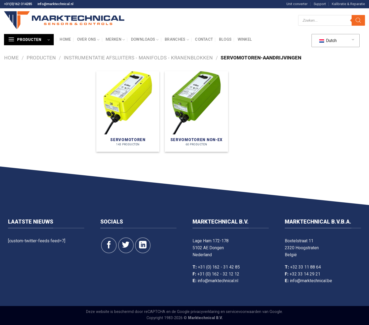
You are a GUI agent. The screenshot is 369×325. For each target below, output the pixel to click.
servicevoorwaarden (243, 311)
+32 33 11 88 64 (305, 267)
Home (65, 39)
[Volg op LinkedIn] (143, 245)
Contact (204, 39)
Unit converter (297, 4)
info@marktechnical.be (311, 280)
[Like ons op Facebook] (109, 245)
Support (320, 4)
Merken (115, 39)
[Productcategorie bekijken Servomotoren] (128, 111)
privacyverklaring (205, 311)
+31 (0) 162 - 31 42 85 (219, 267)
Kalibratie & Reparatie (348, 4)
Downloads (145, 39)
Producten (41, 58)
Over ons (88, 39)
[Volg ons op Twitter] (126, 245)
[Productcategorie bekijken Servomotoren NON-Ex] (196, 111)
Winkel (245, 39)
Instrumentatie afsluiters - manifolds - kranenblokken (138, 58)
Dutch (328, 40)
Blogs (225, 39)
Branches (177, 39)
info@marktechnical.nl (55, 4)
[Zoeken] (358, 20)
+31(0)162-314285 (18, 4)
